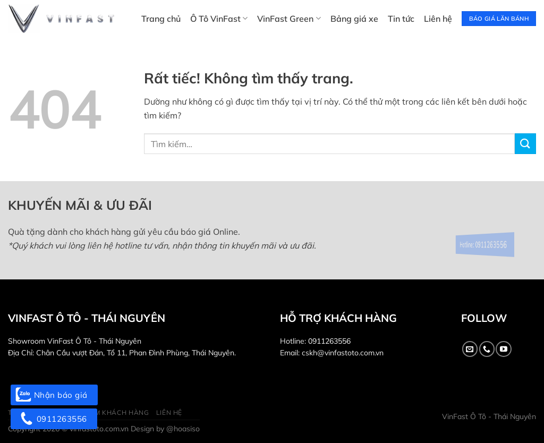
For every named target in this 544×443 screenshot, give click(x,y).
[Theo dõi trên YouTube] (503, 348)
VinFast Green (288, 18)
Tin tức (401, 18)
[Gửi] (525, 143)
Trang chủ (161, 18)
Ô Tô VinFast (219, 18)
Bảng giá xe (354, 18)
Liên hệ (438, 18)
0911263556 (329, 341)
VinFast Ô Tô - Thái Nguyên (489, 416)
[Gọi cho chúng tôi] (487, 348)
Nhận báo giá (54, 395)
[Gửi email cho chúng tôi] (470, 348)
